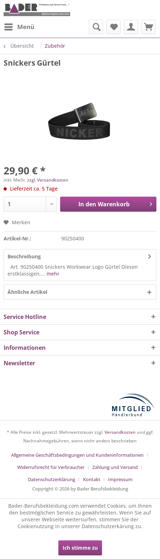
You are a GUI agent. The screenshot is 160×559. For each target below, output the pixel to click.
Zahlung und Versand (115, 467)
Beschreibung (24, 256)
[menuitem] (19, 27)
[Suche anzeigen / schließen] (96, 27)
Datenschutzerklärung (51, 479)
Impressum (120, 479)
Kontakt (91, 479)
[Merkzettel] (113, 27)
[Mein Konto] (131, 27)
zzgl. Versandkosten (47, 180)
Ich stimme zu (80, 547)
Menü (19, 26)
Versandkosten (120, 432)
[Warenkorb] (148, 27)
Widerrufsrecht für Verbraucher (50, 467)
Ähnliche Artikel (27, 291)
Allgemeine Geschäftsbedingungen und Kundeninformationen (77, 455)
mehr (52, 273)
